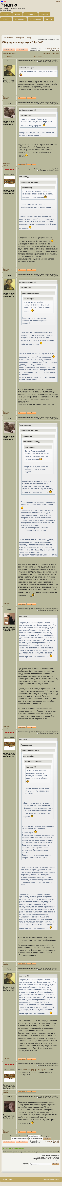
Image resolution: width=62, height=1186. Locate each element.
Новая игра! (30, 14)
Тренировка (19, 19)
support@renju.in (53, 1179)
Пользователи (8, 38)
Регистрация (20, 38)
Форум (17, 14)
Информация (35, 19)
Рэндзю (8, 5)
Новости (6, 19)
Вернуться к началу (7, 97)
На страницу (48, 48)
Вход (29, 38)
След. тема (55, 53)
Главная (6, 14)
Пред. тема (46, 53)
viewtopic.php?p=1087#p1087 (35, 1070)
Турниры (44, 14)
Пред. (54, 48)
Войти (58, 1)
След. (57, 50)
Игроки (49, 19)
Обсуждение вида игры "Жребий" (22, 42)
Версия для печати (9, 53)
